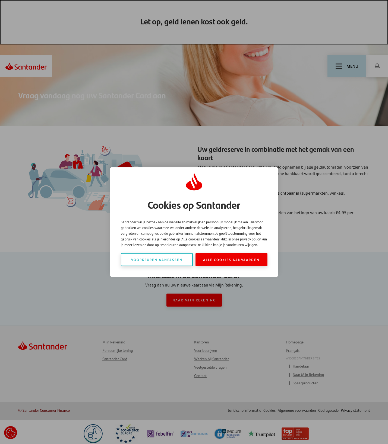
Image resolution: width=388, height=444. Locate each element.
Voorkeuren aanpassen (156, 259)
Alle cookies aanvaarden (231, 259)
